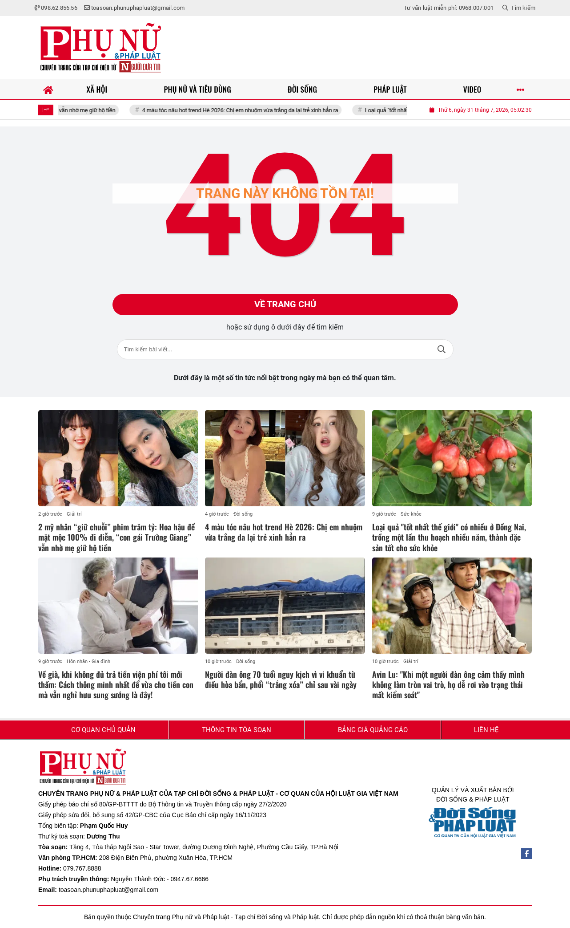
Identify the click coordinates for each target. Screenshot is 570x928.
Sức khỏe (411, 514)
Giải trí (74, 514)
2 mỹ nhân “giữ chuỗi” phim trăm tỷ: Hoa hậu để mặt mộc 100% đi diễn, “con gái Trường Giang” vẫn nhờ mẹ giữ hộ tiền (116, 537)
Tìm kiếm (441, 349)
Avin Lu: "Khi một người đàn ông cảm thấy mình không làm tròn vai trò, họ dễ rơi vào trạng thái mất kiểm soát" (448, 684)
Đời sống (243, 514)
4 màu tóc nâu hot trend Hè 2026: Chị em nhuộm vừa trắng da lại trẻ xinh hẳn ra (251, 110)
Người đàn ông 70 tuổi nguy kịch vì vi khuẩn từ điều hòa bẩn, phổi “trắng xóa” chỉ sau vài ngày (281, 679)
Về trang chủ (285, 304)
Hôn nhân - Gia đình (88, 661)
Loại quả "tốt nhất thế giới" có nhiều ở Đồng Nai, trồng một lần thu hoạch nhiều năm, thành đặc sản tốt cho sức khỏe (449, 537)
